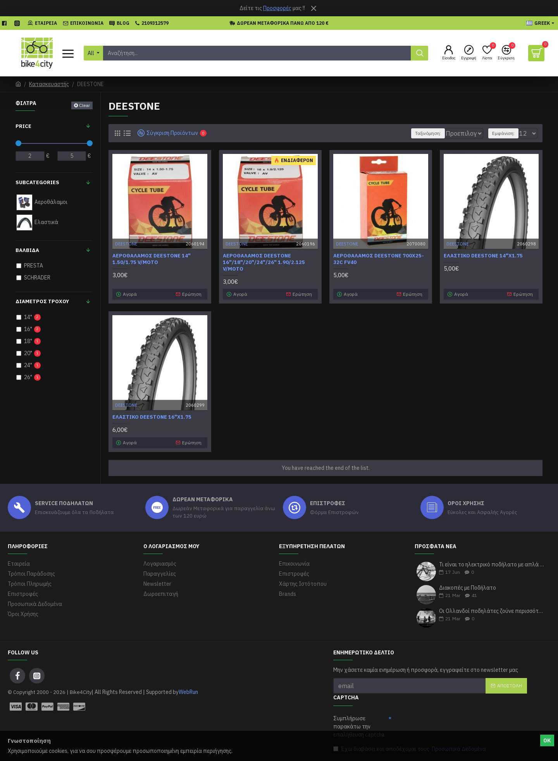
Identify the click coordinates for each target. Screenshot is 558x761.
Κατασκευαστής (49, 84)
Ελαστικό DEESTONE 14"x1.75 (483, 256)
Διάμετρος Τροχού (42, 301)
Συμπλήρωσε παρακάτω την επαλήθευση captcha (359, 726)
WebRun (188, 692)
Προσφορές (277, 8)
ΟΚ (547, 740)
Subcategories (37, 182)
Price (23, 126)
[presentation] (450, 727)
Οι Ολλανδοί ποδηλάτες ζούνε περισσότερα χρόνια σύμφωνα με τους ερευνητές (492, 611)
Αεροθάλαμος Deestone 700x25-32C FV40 (378, 259)
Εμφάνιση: (507, 133)
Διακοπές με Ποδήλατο (467, 588)
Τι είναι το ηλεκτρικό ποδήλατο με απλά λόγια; (492, 565)
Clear (84, 105)
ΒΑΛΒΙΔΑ (27, 250)
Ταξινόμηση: (406, 133)
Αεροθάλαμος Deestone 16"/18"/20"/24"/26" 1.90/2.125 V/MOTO (264, 262)
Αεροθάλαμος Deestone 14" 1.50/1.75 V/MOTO (151, 259)
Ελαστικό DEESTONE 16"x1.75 (151, 417)
